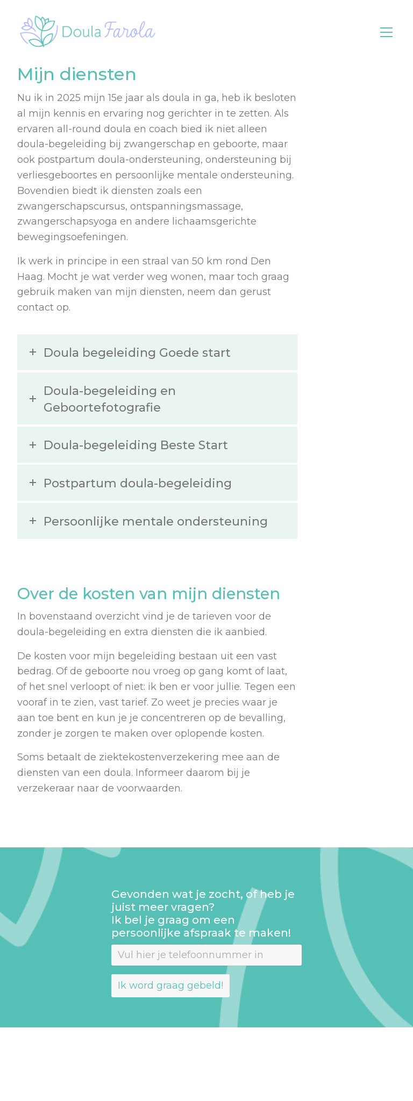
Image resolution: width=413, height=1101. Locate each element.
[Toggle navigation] (386, 32)
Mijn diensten (77, 73)
